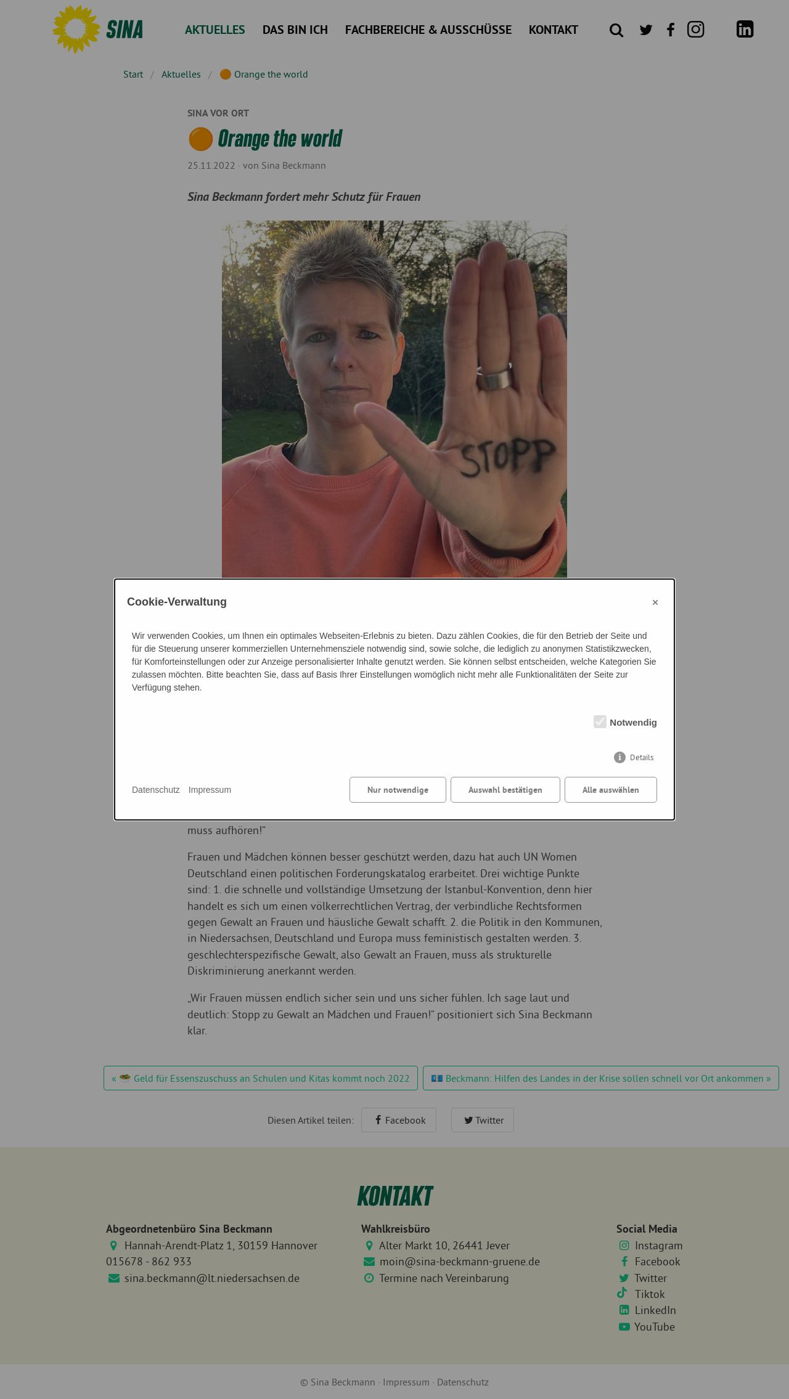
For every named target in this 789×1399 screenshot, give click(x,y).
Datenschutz (156, 790)
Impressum (210, 790)
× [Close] (655, 602)
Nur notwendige (397, 789)
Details (641, 757)
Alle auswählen (611, 789)
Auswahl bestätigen (505, 789)
